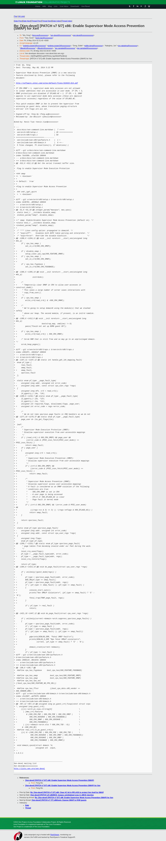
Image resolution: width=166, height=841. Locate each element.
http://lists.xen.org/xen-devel (29, 768)
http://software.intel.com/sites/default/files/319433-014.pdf (47, 83)
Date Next (26, 21)
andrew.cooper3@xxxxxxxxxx (34, 46)
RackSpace (54, 835)
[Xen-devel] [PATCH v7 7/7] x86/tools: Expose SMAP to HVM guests (59, 800)
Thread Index (67, 21)
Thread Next (46, 21)
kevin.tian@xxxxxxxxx (44, 38)
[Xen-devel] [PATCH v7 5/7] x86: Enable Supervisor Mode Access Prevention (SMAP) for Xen (62, 786)
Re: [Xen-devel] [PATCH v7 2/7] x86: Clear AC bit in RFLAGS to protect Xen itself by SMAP (67, 792)
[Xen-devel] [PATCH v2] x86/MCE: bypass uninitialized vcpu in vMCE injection (62, 795)
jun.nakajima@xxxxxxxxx (127, 46)
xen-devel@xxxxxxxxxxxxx (60, 35)
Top (15, 16)
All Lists (21, 16)
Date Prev (18, 21)
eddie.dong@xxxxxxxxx (94, 46)
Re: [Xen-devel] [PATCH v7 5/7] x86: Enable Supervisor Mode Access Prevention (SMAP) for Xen (74, 798)
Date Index (56, 21)
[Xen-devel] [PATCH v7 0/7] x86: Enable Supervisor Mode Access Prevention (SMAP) (59, 780)
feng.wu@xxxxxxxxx (40, 35)
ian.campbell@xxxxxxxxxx (65, 48)
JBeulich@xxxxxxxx (27, 48)
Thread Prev (36, 21)
